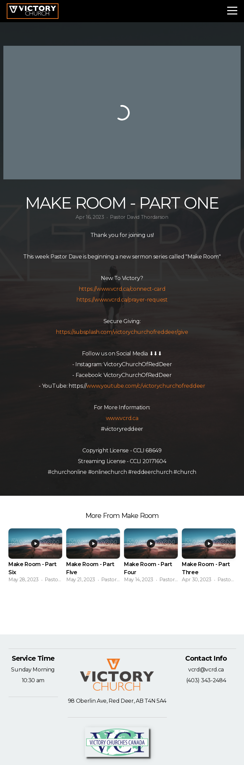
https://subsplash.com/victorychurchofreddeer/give (122, 332)
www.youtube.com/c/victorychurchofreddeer (145, 386)
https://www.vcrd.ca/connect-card (122, 289)
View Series (122, 606)
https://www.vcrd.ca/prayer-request (121, 300)
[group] (35, 557)
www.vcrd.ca (122, 418)
